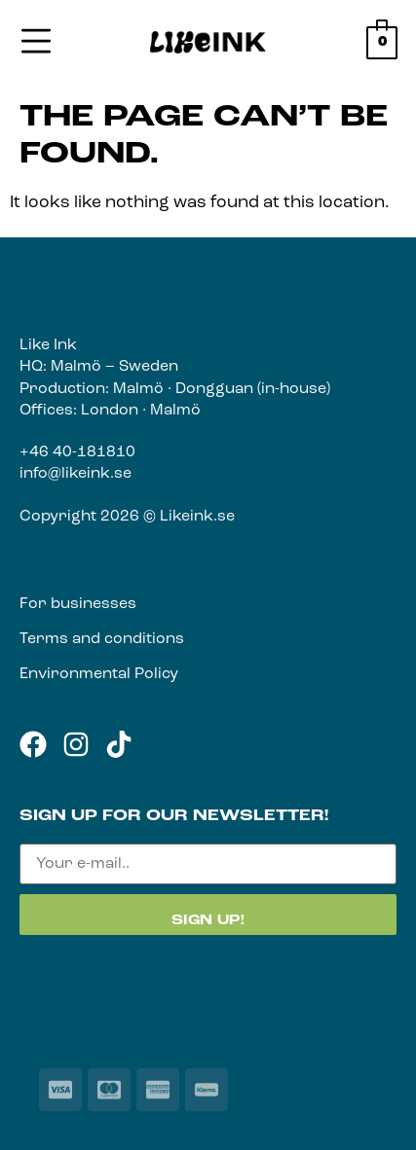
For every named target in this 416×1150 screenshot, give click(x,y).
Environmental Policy (98, 674)
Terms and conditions (101, 639)
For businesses (77, 604)
